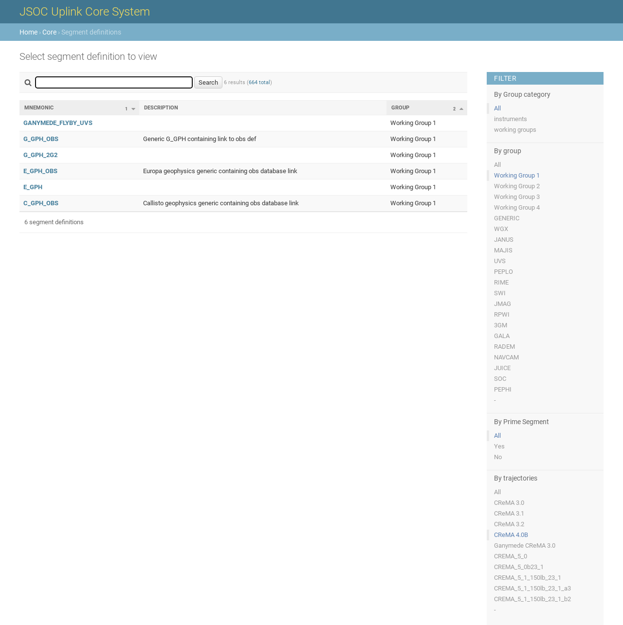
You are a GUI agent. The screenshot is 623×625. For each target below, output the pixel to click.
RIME (501, 282)
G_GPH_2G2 (40, 155)
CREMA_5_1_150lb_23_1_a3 (532, 588)
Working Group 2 (517, 186)
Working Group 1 (517, 175)
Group (400, 108)
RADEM (504, 346)
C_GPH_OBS (40, 203)
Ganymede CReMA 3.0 (524, 545)
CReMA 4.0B (511, 534)
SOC (500, 378)
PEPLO (503, 271)
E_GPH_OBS (40, 171)
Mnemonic (39, 108)
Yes (499, 446)
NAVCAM (506, 357)
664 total (259, 82)
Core (49, 32)
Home (28, 32)
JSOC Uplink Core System (84, 11)
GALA (502, 335)
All (497, 108)
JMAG (502, 303)
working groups (515, 129)
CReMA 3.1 (509, 513)
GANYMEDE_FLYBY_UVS (57, 122)
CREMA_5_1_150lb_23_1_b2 (532, 599)
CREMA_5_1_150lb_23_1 (527, 577)
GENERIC (506, 218)
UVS (500, 261)
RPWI (502, 314)
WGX (501, 228)
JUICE (502, 368)
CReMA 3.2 (509, 524)
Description (161, 108)
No (498, 457)
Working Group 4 (517, 207)
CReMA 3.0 (509, 502)
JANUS (503, 239)
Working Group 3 (517, 196)
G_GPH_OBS (40, 139)
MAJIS (503, 250)
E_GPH (32, 187)
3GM (500, 325)
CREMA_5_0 (510, 556)
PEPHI (503, 389)
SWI (500, 293)
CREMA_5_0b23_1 (519, 567)
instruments (510, 119)
